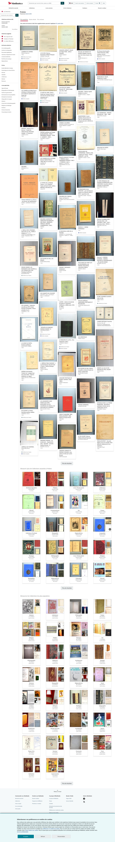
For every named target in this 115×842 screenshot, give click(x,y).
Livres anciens (49, 8)
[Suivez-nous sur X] (84, 801)
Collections (32, 8)
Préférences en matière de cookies (56, 810)
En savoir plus (59, 23)
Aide (104, 3)
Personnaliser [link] (61, 836)
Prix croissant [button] (40, 19)
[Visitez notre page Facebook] (84, 798)
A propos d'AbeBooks (53, 798)
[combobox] (44, 3)
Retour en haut (57, 791)
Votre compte (89, 3)
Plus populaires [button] (24, 19)
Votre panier (17, 808)
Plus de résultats (67, 463)
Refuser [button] (43, 836)
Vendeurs (84, 8)
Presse (50, 801)
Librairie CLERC (28, 13)
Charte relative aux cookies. (32, 830)
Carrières (51, 803)
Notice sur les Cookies (53, 812)
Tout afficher (14, 29)
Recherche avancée (13, 8)
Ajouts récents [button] (32, 19)
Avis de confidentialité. (22, 832)
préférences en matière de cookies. (51, 828)
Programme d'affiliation (37, 801)
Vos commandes (18, 806)
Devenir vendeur (102, 8)
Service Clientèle (69, 801)
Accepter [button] (25, 836)
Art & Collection (67, 8)
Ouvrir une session (79, 3)
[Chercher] (62, 3)
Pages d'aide (68, 798)
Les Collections (5, 11)
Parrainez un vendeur (36, 803)
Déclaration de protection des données (55, 807)
